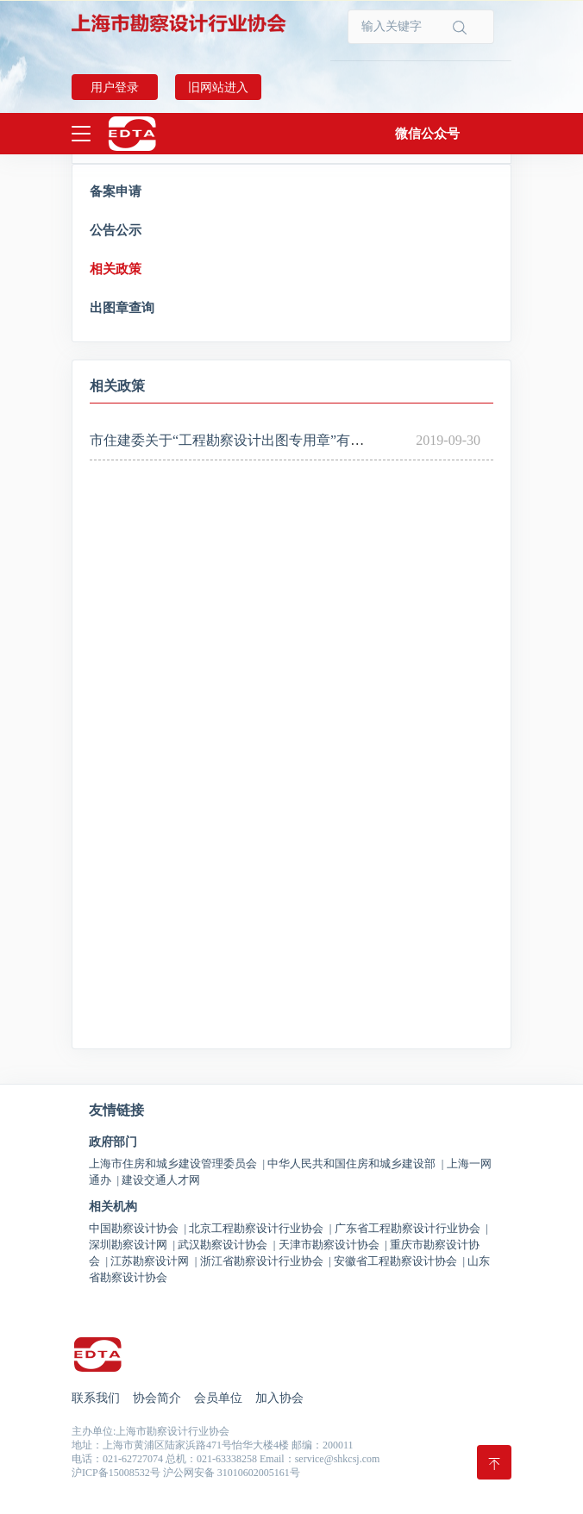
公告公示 (115, 230)
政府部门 (113, 1142)
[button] (427, 133)
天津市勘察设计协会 (333, 1244)
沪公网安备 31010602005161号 (231, 1473)
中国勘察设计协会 (137, 1228)
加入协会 (279, 1398)
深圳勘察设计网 (132, 1244)
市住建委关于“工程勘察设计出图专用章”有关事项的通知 (261, 440)
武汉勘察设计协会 (226, 1244)
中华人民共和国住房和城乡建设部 (355, 1163)
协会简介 (157, 1398)
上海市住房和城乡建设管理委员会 (177, 1163)
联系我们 (96, 1398)
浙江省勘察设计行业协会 (265, 1260)
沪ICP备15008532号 (116, 1473)
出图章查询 (122, 308)
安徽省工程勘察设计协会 (399, 1260)
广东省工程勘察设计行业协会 (411, 1228)
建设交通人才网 (161, 1179)
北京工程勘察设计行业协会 (260, 1228)
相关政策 (115, 269)
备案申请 (115, 191)
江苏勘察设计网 (153, 1260)
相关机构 (113, 1207)
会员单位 (218, 1398)
